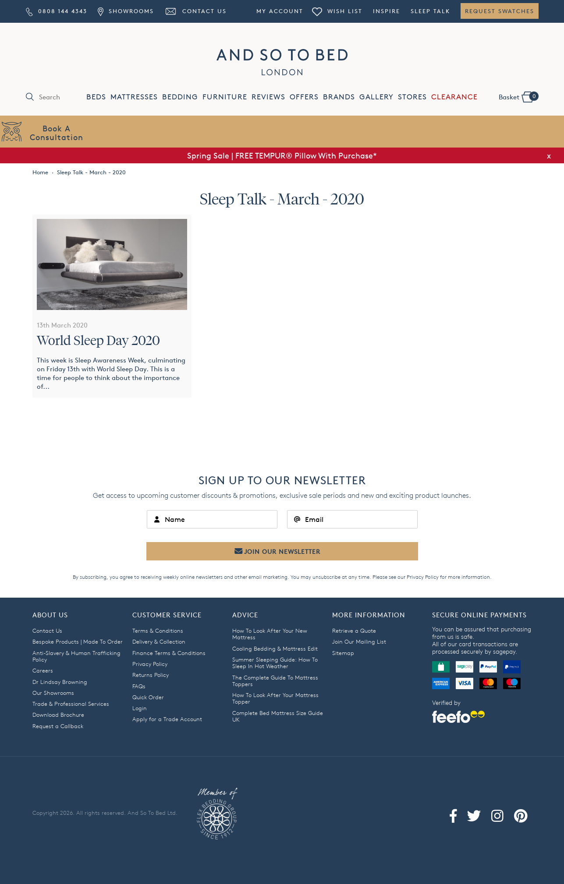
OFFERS (304, 97)
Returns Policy (150, 674)
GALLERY (376, 97)
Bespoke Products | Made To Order (77, 641)
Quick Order (148, 697)
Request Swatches (499, 10)
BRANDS (339, 97)
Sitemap (343, 652)
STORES (412, 97)
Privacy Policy (423, 577)
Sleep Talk (430, 10)
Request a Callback (57, 725)
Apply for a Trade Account (167, 718)
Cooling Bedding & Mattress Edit (275, 648)
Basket (518, 96)
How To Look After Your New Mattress (269, 634)
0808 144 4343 (56, 10)
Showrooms (126, 10)
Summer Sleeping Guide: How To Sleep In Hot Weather (275, 662)
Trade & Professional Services (70, 703)
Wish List (337, 10)
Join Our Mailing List (359, 641)
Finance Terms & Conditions (169, 652)
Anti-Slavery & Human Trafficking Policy (76, 656)
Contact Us (195, 10)
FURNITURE (224, 97)
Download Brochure (58, 714)
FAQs (138, 686)
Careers (42, 670)
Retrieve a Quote (354, 630)
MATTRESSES (134, 97)
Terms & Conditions (157, 630)
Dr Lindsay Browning (59, 681)
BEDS (96, 97)
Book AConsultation (56, 132)
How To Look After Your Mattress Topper (275, 698)
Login (139, 707)
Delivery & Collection (158, 641)
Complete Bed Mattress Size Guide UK (277, 716)
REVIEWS (268, 97)
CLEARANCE (454, 97)
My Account (279, 10)
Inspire (386, 10)
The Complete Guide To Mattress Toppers (275, 680)
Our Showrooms (53, 692)
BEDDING (180, 97)
